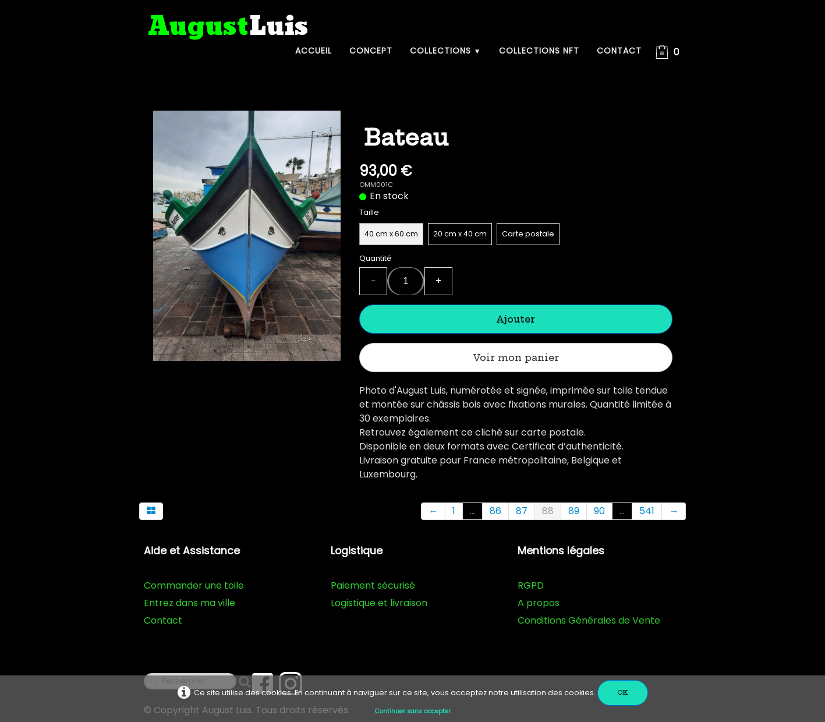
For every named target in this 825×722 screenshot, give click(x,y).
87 (521, 511)
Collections (445, 50)
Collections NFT (539, 50)
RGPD (531, 585)
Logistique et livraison (379, 603)
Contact (619, 50)
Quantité (375, 258)
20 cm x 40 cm (460, 234)
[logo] (228, 27)
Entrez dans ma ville (189, 603)
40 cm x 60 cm (391, 234)
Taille (369, 212)
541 (646, 511)
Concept (370, 50)
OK (622, 692)
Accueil (313, 50)
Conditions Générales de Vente (589, 620)
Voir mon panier (516, 357)
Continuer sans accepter (413, 711)
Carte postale (528, 234)
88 (548, 511)
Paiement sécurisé (373, 585)
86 (495, 511)
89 (573, 511)
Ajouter (515, 319)
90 (599, 511)
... (472, 511)
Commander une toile (194, 585)
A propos (539, 603)
